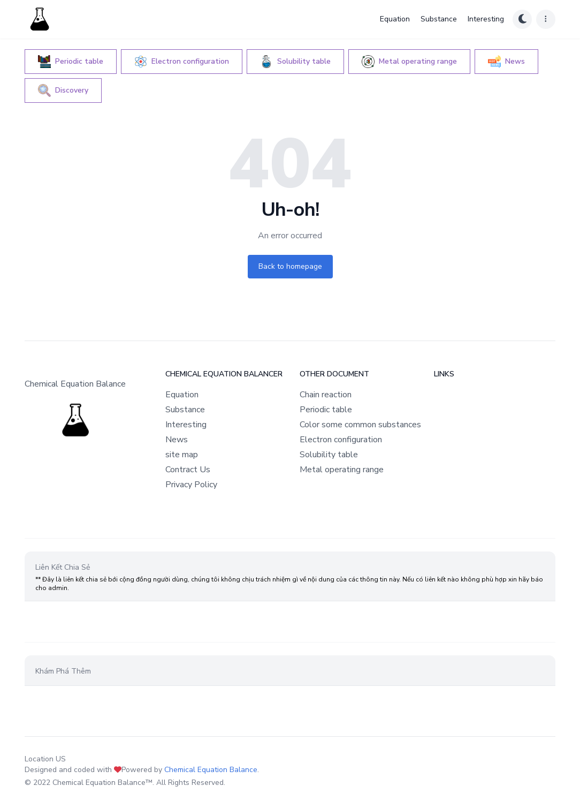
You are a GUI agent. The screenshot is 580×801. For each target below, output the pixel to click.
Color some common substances (360, 424)
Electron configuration (341, 439)
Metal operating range (342, 469)
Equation (395, 19)
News (176, 439)
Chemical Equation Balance (210, 770)
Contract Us (187, 469)
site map (181, 454)
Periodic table (326, 409)
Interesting (486, 19)
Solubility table (329, 454)
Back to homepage (290, 266)
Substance (439, 19)
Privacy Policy (191, 484)
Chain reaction (326, 394)
